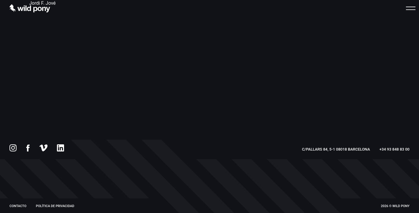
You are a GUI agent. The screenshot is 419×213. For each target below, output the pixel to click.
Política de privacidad (55, 206)
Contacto (17, 206)
